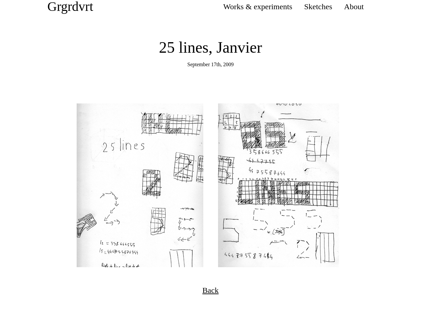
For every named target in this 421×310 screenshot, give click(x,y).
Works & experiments (257, 6)
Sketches (318, 6)
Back (210, 290)
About (354, 6)
